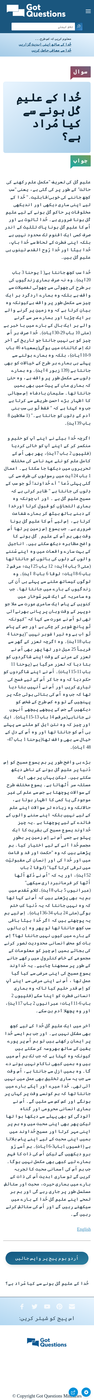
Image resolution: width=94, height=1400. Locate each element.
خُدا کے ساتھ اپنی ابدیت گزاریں (45, 44)
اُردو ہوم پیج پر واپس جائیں (47, 1258)
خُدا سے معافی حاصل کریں (51, 50)
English (84, 1229)
